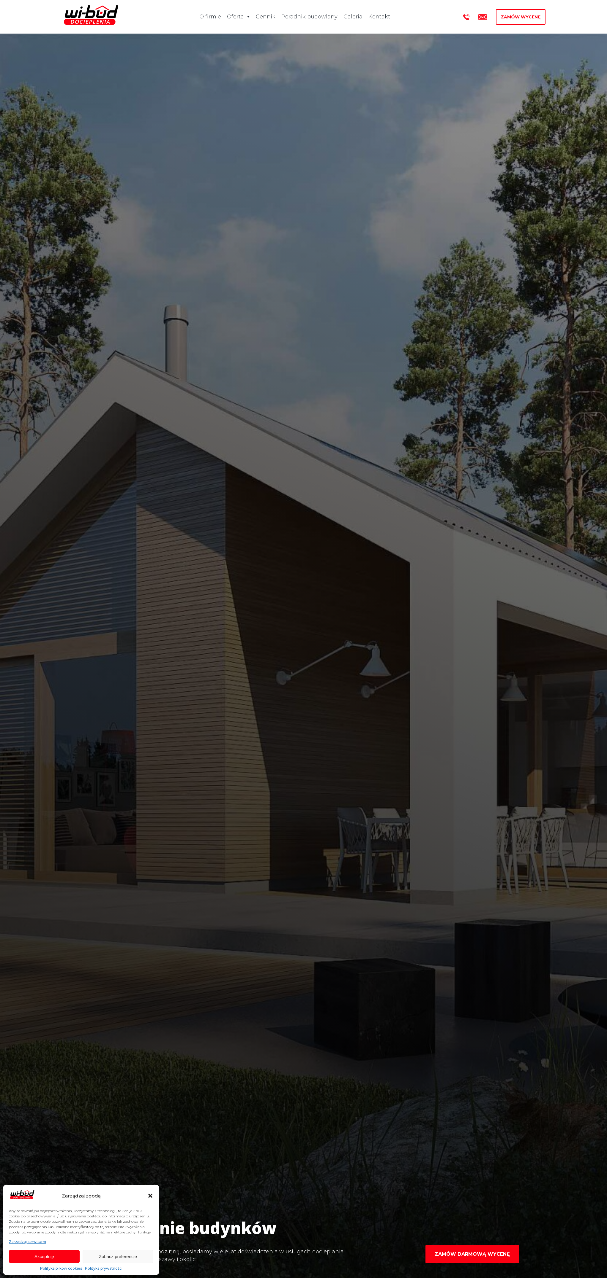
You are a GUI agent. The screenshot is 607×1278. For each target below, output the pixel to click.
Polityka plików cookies (61, 1268)
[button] (150, 1196)
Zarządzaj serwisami (27, 1241)
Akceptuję (44, 1256)
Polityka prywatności (103, 1268)
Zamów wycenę (520, 17)
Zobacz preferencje (118, 1256)
